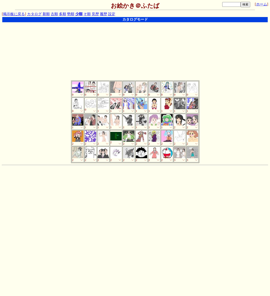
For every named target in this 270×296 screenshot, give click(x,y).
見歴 (95, 14)
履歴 (103, 14)
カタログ (34, 14)
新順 (46, 14)
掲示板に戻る (14, 14)
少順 (79, 14)
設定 (111, 14)
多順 (62, 14)
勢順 (70, 14)
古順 (54, 14)
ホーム (261, 4)
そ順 (87, 14)
